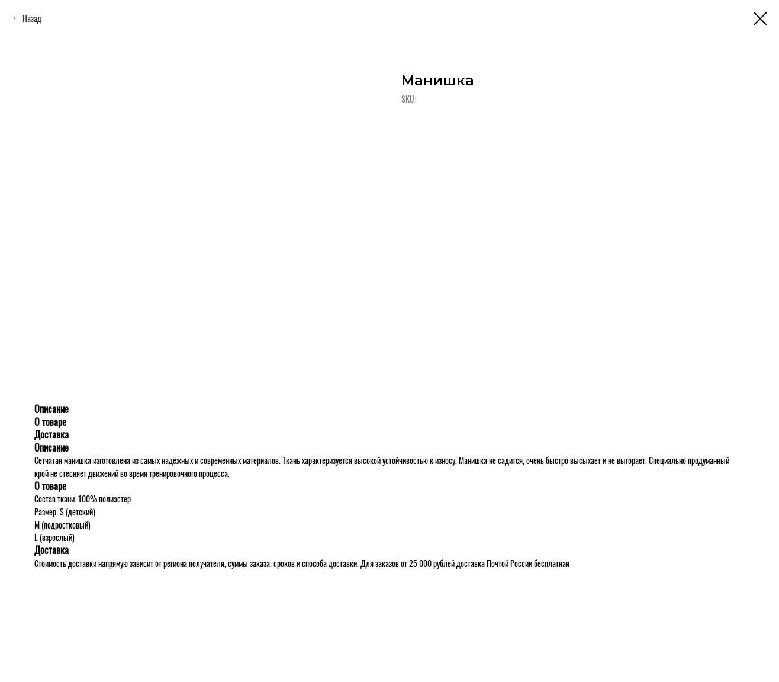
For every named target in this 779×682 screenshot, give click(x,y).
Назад (31, 18)
